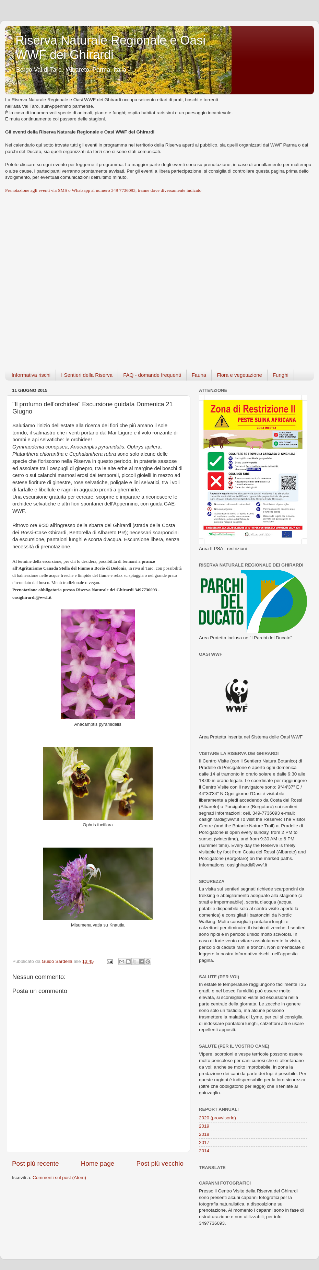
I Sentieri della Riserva (87, 375)
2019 (204, 1126)
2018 (204, 1134)
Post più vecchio (160, 1163)
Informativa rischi (31, 375)
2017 (204, 1142)
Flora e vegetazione (239, 375)
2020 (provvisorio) (217, 1117)
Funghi (280, 375)
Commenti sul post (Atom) (59, 1177)
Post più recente (35, 1163)
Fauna (199, 375)
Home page (98, 1163)
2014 (204, 1150)
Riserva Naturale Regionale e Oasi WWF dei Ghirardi (110, 47)
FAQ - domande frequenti (152, 375)
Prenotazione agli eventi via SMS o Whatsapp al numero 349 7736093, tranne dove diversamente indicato (103, 190)
